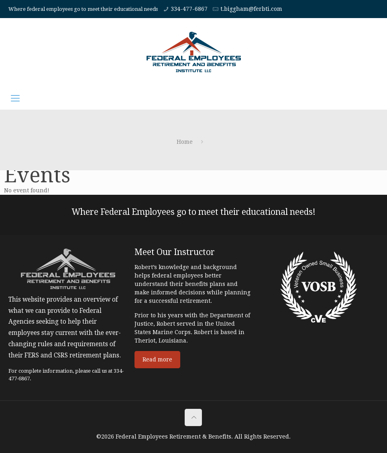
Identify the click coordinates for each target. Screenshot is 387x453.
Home (185, 142)
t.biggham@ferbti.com (251, 9)
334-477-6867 (189, 9)
